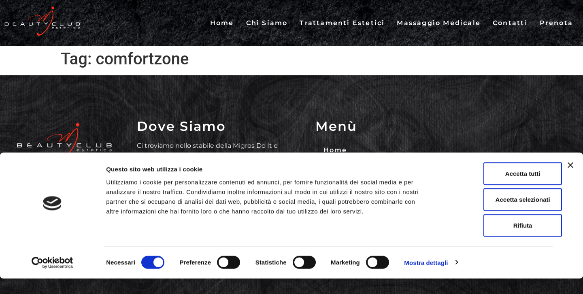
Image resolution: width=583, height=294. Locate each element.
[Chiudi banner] (570, 180)
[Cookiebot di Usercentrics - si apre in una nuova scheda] (52, 278)
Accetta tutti (495, 188)
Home (222, 23)
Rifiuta (494, 240)
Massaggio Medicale (439, 23)
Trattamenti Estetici (342, 23)
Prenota (556, 23)
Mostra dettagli (426, 278)
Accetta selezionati (494, 214)
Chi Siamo (267, 23)
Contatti (510, 23)
